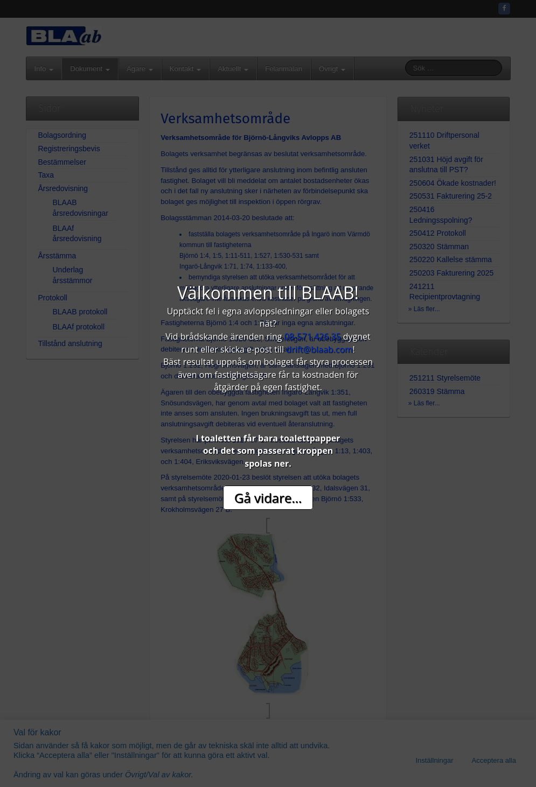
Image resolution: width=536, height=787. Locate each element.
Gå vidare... (268, 498)
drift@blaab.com (319, 349)
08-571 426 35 (312, 336)
